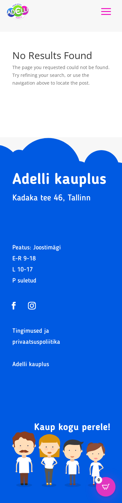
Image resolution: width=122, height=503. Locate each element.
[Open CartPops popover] (105, 487)
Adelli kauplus (30, 365)
